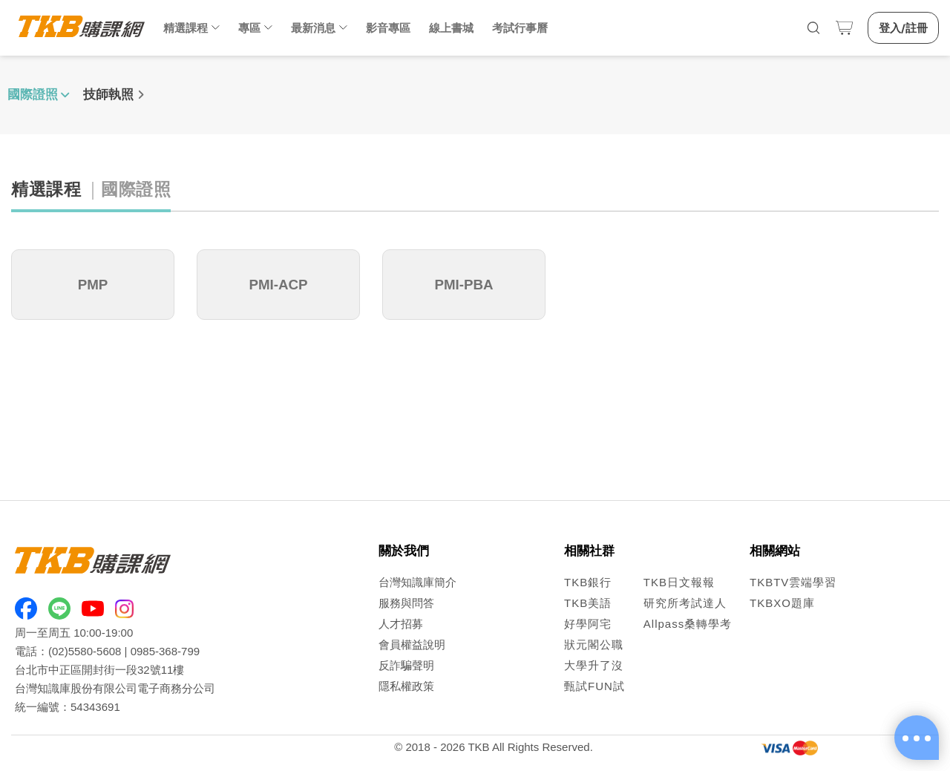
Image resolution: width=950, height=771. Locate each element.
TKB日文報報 (679, 582)
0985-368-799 (165, 651)
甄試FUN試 (594, 686)
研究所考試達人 (685, 603)
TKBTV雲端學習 (793, 582)
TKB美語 (588, 603)
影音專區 (388, 28)
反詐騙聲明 (406, 665)
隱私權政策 (406, 686)
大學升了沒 (593, 665)
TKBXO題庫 (782, 603)
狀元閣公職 (593, 644)
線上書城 (451, 28)
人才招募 (401, 623)
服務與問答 (406, 603)
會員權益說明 (412, 644)
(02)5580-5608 (84, 651)
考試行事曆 (520, 28)
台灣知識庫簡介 (417, 582)
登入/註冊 (903, 28)
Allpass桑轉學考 (687, 623)
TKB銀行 (588, 582)
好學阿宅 (588, 623)
